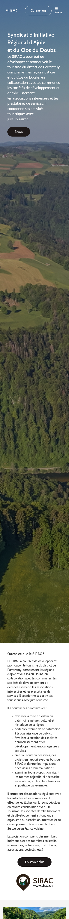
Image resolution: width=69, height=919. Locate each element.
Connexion (38, 11)
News (19, 132)
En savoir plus (34, 862)
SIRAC (12, 10)
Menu (58, 10)
